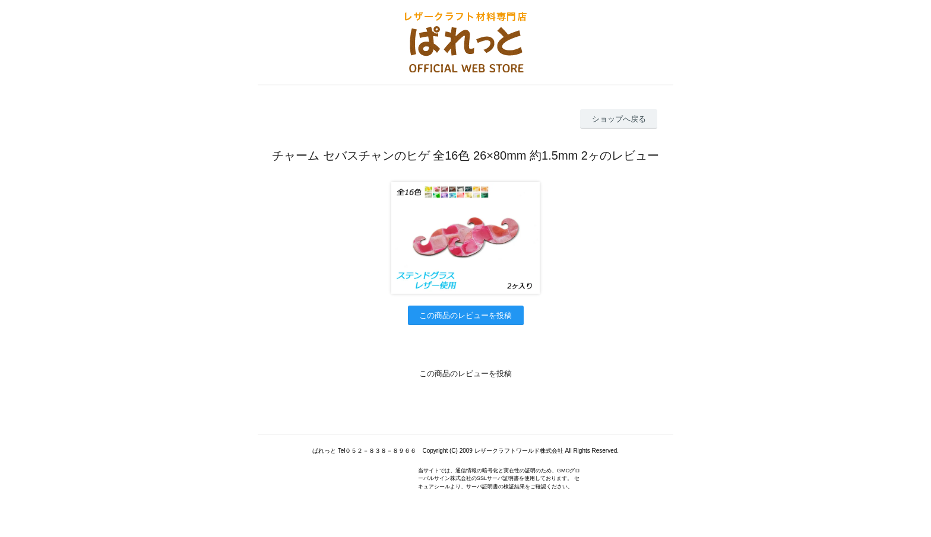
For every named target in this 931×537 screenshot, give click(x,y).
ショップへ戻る (619, 119)
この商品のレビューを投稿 (465, 315)
